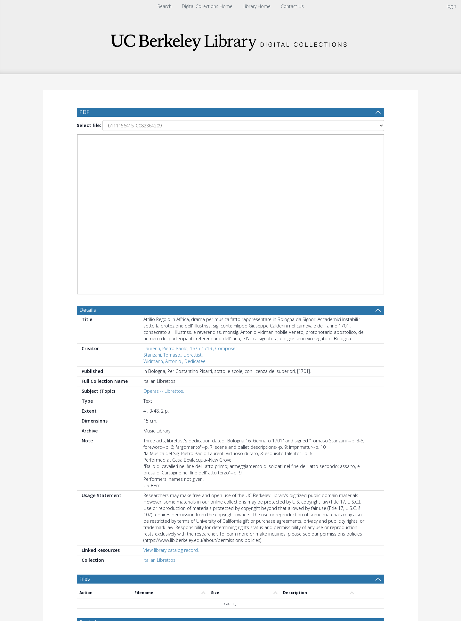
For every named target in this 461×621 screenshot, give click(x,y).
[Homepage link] (230, 40)
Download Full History (358, 587)
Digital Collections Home (207, 6)
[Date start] (184, 473)
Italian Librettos (159, 396)
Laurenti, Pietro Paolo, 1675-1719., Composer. (190, 184)
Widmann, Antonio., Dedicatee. (174, 197)
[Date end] (233, 473)
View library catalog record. (171, 386)
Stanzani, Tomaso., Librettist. (173, 191)
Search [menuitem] (165, 6)
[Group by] (118, 473)
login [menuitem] (451, 6)
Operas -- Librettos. (163, 227)
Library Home (257, 6)
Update (306, 473)
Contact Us (292, 6)
